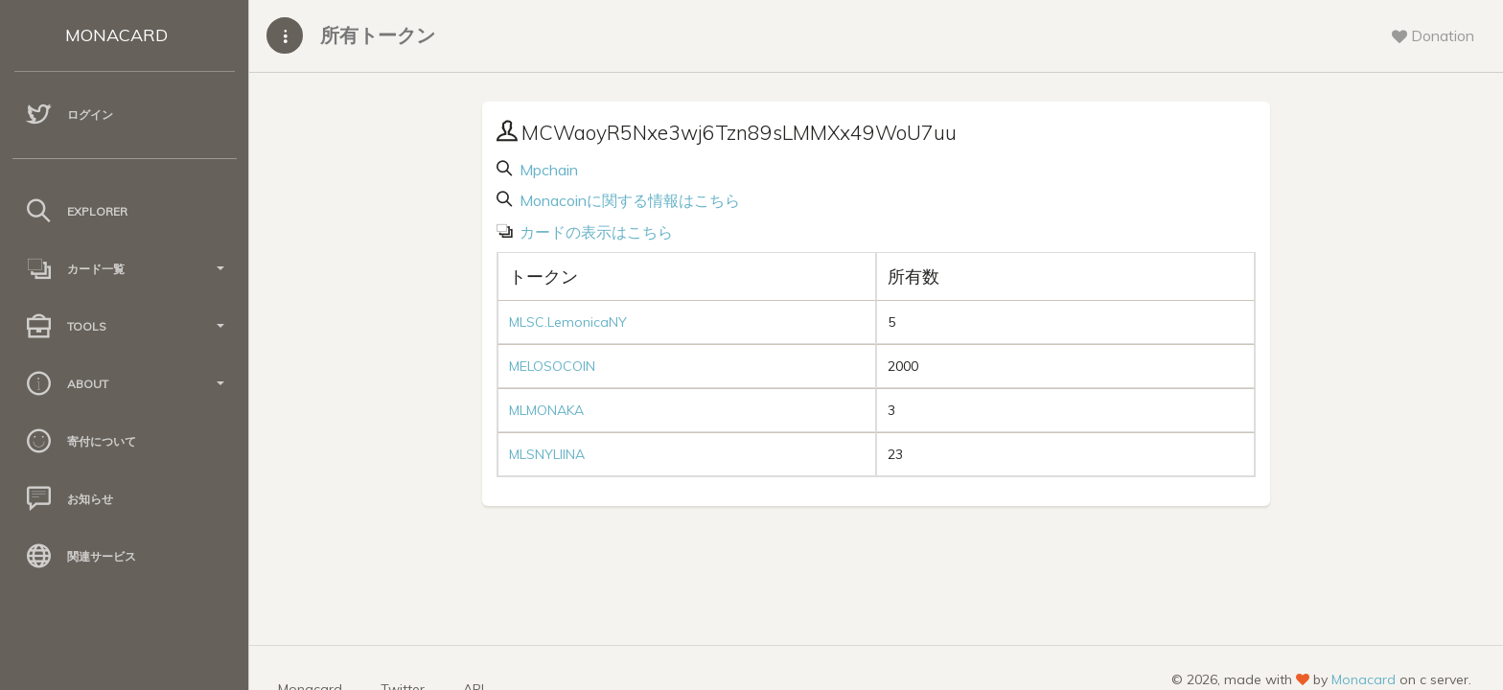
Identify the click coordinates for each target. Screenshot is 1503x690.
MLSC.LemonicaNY (568, 322)
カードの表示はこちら (594, 232)
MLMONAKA (546, 410)
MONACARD (116, 35)
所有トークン (377, 35)
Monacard (1363, 679)
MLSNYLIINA (547, 454)
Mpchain (547, 169)
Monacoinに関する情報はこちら (628, 200)
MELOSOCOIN (552, 366)
